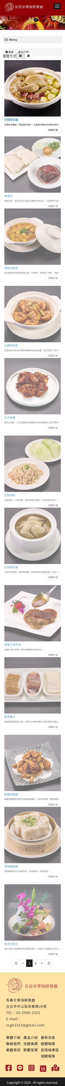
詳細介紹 (53, 129)
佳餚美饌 (30, 1043)
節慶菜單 (30, 1049)
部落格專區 (50, 1049)
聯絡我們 (13, 1043)
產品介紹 (30, 1037)
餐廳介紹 (13, 1037)
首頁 (9, 52)
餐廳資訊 (13, 1049)
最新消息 (48, 1037)
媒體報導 (48, 1043)
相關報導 (48, 1056)
